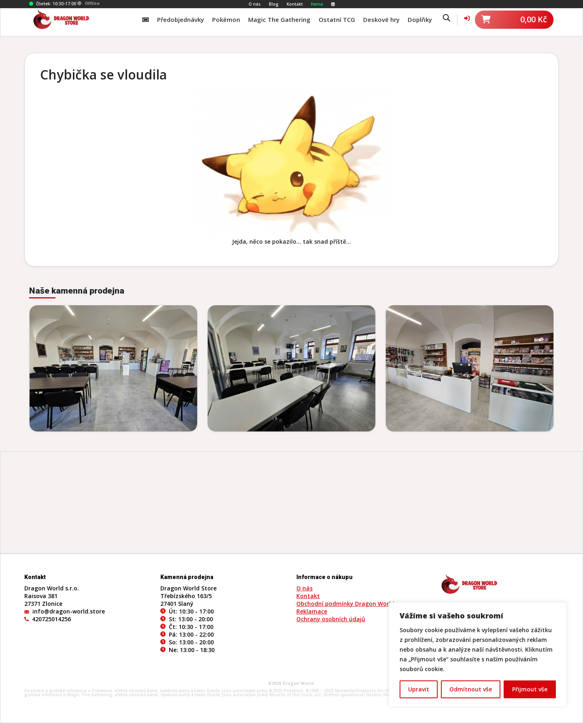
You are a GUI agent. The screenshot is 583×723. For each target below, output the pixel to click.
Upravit (418, 689)
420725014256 (51, 619)
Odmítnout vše (470, 689)
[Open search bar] (447, 17)
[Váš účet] (467, 18)
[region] (478, 654)
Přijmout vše (529, 689)
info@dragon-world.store (68, 611)
